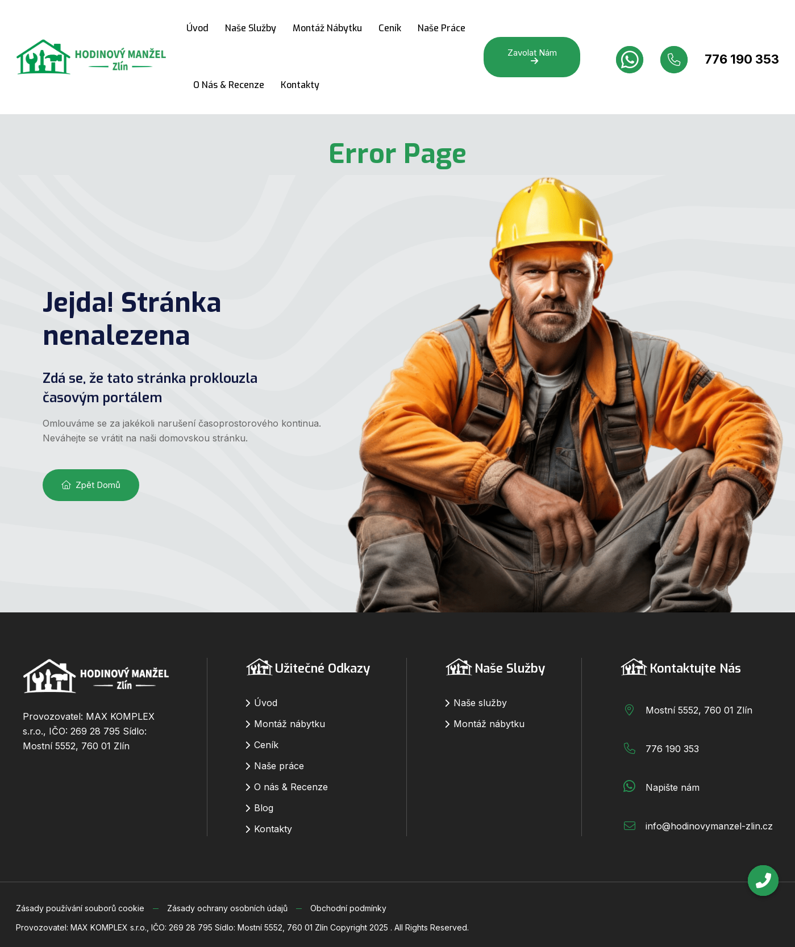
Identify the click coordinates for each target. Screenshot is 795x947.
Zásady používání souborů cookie (80, 908)
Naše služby (250, 28)
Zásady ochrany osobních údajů (227, 908)
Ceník (389, 28)
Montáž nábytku (327, 28)
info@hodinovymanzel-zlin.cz (709, 826)
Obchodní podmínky (348, 908)
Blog (263, 807)
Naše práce (441, 28)
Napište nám (673, 787)
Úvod (197, 28)
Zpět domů (90, 484)
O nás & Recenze (228, 85)
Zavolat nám (532, 56)
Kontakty (300, 85)
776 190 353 (742, 59)
